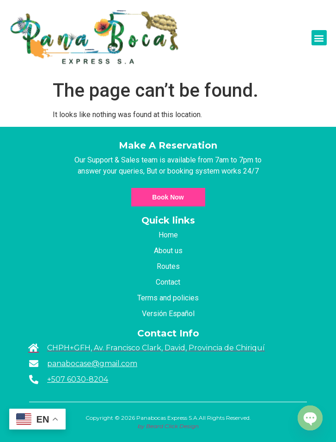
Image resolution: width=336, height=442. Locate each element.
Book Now (167, 197)
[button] (319, 37)
